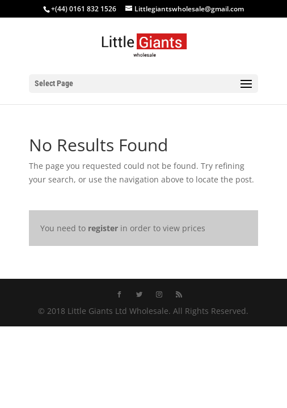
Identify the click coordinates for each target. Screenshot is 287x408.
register (103, 228)
